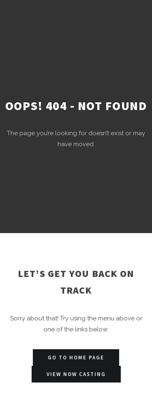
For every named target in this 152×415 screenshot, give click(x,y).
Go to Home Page (76, 357)
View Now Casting (76, 374)
